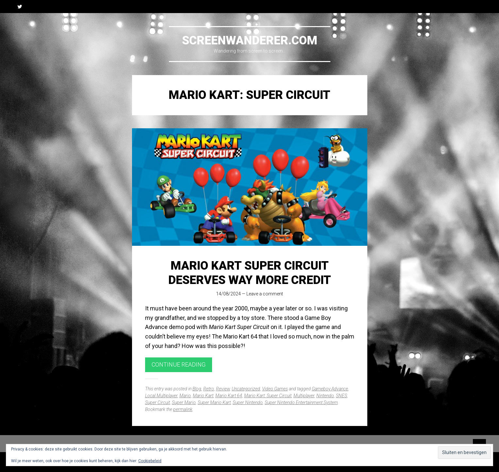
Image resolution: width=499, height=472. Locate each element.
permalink (182, 409)
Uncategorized (246, 388)
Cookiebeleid (149, 461)
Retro (208, 388)
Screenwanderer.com (249, 40)
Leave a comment (264, 293)
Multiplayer (303, 395)
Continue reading (179, 364)
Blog (196, 388)
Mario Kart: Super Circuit (267, 395)
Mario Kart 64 (228, 395)
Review (223, 388)
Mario (185, 395)
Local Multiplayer (161, 395)
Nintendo (325, 395)
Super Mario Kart (214, 402)
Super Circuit (157, 402)
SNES (341, 395)
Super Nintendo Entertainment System (301, 402)
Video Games (275, 388)
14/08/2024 (228, 293)
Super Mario (184, 402)
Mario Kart (203, 395)
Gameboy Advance (330, 388)
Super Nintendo (248, 402)
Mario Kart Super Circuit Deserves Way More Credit (249, 273)
